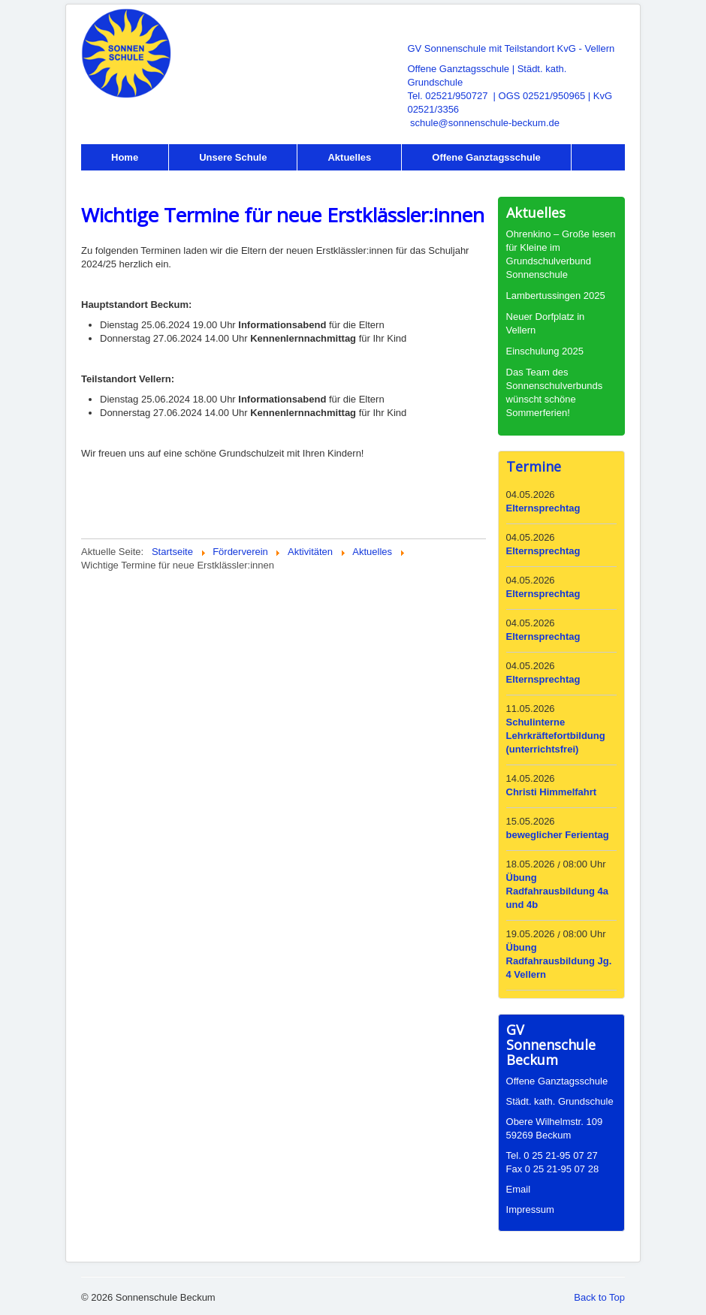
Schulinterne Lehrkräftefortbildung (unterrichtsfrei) (555, 735)
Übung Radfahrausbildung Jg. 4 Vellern (559, 961)
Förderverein (140, 183)
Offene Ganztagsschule (486, 157)
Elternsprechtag (543, 508)
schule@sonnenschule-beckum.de (485, 122)
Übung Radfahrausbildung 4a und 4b (557, 891)
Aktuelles (349, 157)
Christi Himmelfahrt (551, 792)
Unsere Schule (233, 157)
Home (124, 157)
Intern (244, 183)
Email (518, 1189)
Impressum (530, 1209)
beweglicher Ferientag (557, 834)
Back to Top (599, 1297)
